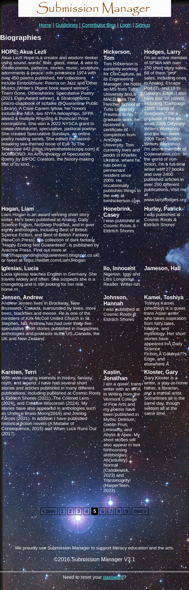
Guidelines (67, 25)
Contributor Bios (99, 25)
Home (45, 25)
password (113, 577)
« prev (49, 511)
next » (140, 511)
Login (125, 25)
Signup (142, 25)
